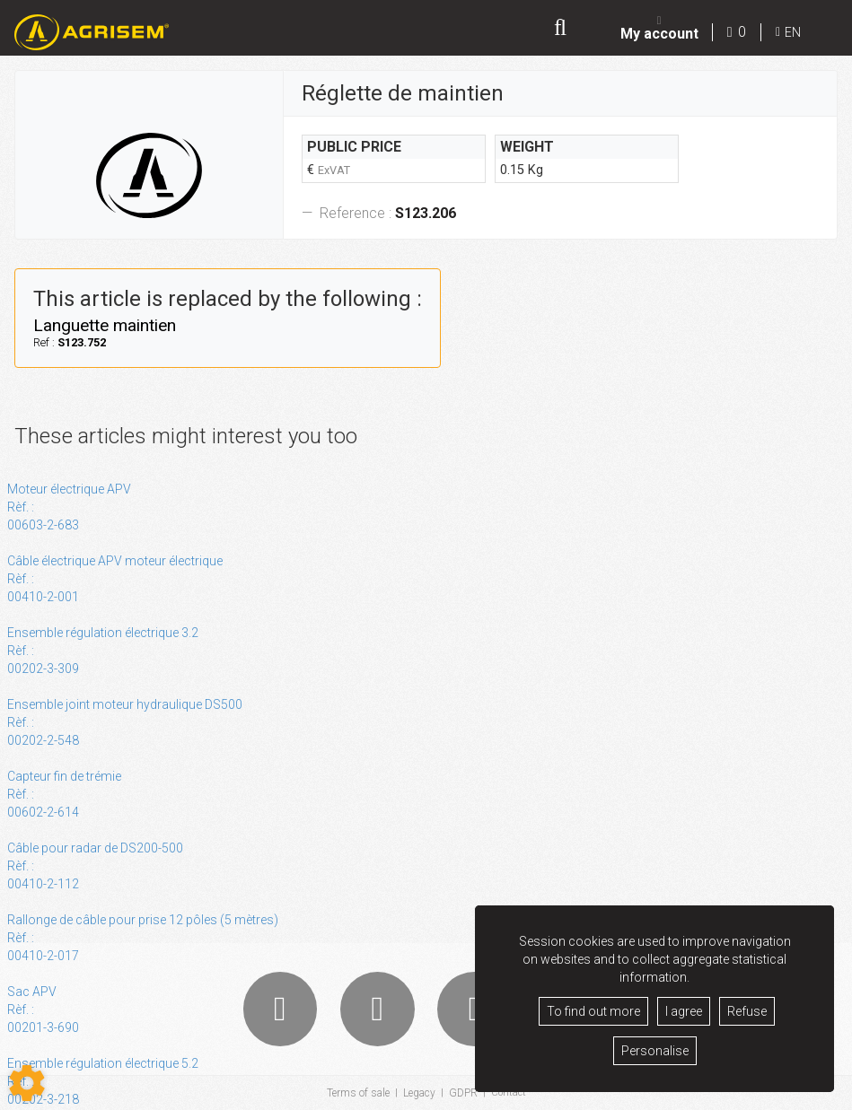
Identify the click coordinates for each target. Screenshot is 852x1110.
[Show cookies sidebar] (27, 1083)
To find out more (593, 1011)
